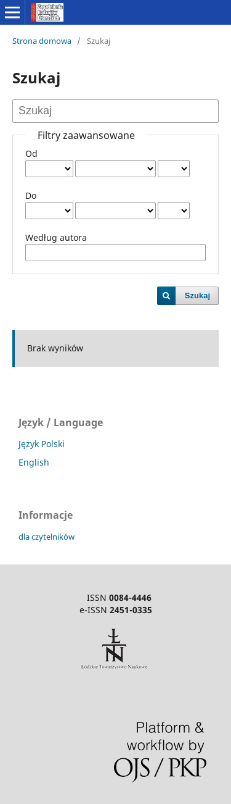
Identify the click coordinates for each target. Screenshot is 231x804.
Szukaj (197, 295)
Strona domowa (41, 40)
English (33, 462)
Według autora (56, 237)
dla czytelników (46, 536)
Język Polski (41, 444)
